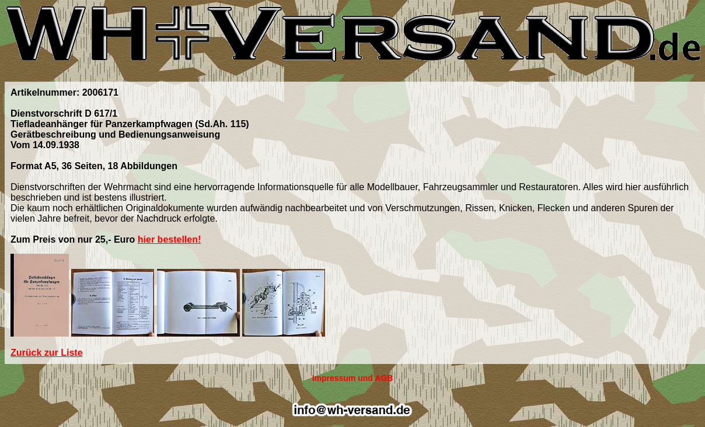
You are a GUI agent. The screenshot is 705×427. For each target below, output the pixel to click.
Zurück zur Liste (47, 353)
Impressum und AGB (352, 378)
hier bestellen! (169, 239)
